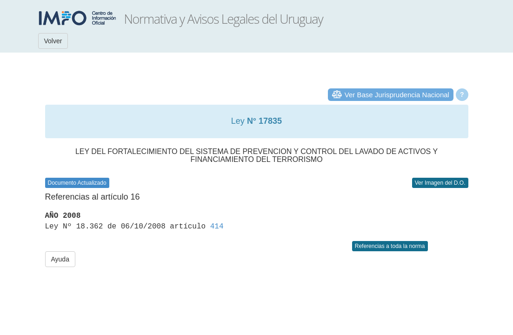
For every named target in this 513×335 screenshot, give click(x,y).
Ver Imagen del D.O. (440, 183)
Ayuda (60, 259)
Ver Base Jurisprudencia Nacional (397, 95)
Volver (53, 41)
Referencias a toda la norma (390, 246)
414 (217, 226)
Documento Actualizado (77, 183)
